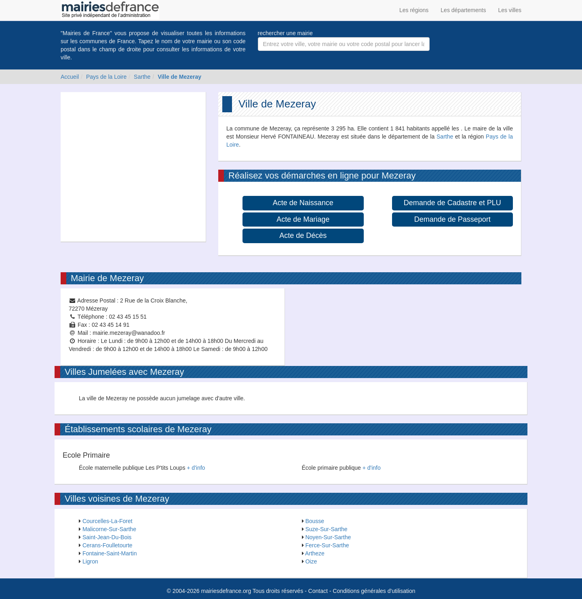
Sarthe (142, 77)
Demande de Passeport (452, 219)
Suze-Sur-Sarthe (326, 529)
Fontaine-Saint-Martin (109, 553)
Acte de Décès (303, 235)
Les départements (463, 10)
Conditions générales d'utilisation (374, 591)
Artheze (315, 553)
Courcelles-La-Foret (107, 521)
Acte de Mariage (302, 219)
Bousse (314, 521)
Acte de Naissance (303, 203)
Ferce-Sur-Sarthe (327, 545)
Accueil (70, 77)
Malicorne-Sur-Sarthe (109, 529)
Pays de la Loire (106, 77)
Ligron (90, 561)
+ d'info (196, 467)
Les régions (413, 10)
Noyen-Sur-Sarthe (328, 537)
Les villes (509, 10)
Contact (318, 591)
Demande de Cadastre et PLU (452, 203)
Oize (311, 561)
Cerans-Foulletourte (107, 545)
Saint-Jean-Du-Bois (106, 537)
